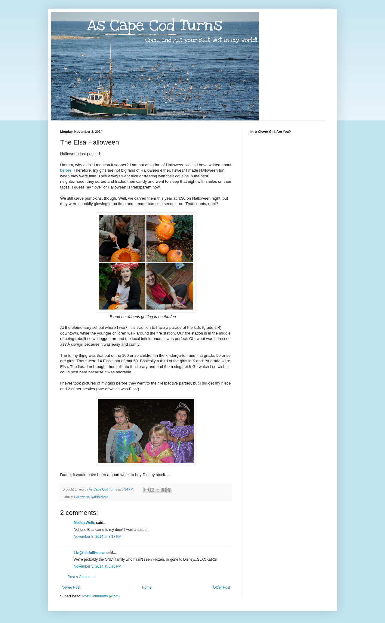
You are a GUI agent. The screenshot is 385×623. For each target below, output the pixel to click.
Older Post (221, 587)
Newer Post (71, 587)
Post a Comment (81, 577)
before (65, 170)
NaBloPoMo (99, 497)
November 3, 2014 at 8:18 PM (97, 566)
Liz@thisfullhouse (89, 553)
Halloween (81, 497)
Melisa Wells (84, 523)
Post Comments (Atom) (101, 596)
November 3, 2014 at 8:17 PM (97, 536)
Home (147, 587)
